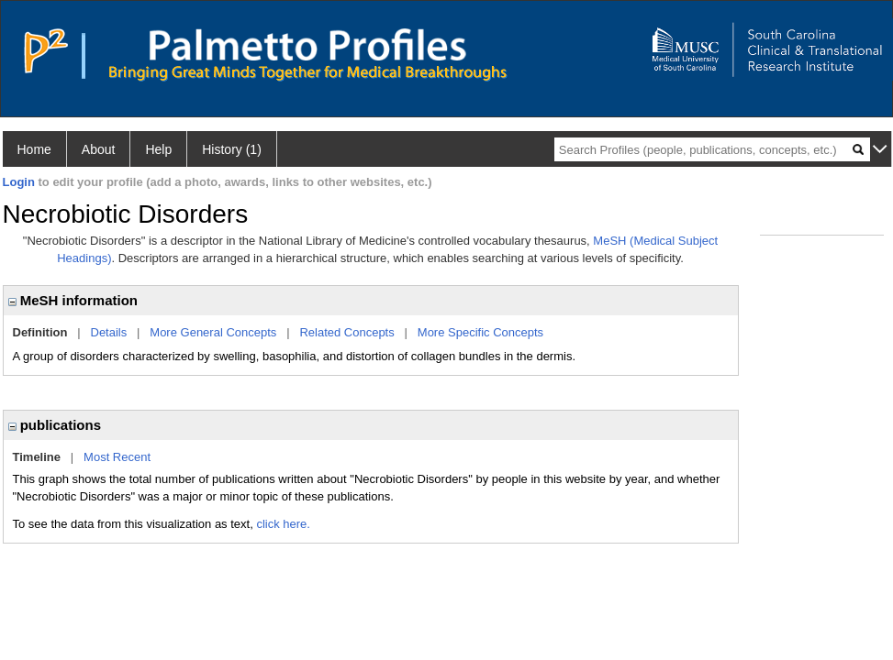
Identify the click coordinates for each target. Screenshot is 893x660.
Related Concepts (346, 332)
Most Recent (117, 457)
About (99, 149)
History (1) (232, 149)
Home (34, 149)
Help (158, 149)
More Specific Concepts (480, 332)
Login (19, 182)
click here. (283, 524)
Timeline (37, 457)
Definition (40, 332)
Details (109, 332)
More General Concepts (213, 332)
